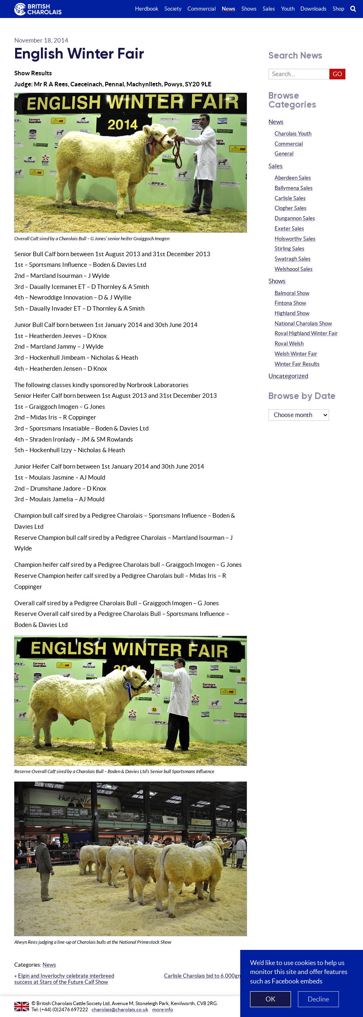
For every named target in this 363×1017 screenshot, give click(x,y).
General (284, 154)
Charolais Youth (293, 134)
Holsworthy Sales (295, 239)
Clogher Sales (291, 208)
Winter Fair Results (297, 364)
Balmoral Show (292, 293)
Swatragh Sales (293, 259)
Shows (277, 280)
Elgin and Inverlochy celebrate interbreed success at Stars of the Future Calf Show (64, 979)
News (49, 965)
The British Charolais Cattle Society (36, 9)
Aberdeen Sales (293, 178)
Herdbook (146, 9)
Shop (338, 9)
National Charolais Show (303, 323)
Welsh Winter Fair (296, 354)
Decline (318, 999)
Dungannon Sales (295, 218)
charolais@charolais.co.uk (120, 1009)
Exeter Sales (289, 228)
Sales (275, 165)
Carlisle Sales (290, 198)
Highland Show (292, 313)
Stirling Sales (289, 249)
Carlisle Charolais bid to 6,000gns (203, 976)
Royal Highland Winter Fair (306, 333)
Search (356, 9)
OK (270, 999)
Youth (288, 9)
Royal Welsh (289, 344)
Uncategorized (288, 375)
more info (162, 1009)
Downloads (313, 9)
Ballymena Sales (294, 188)
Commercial (289, 144)
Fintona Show (290, 303)
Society (173, 9)
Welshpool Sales (294, 269)
